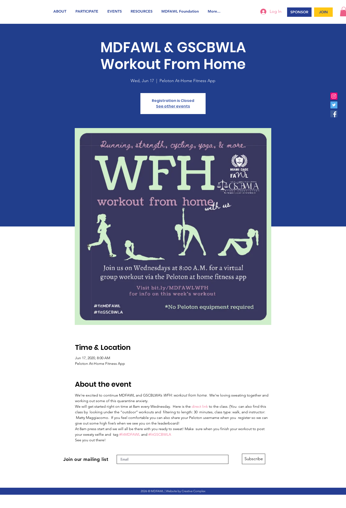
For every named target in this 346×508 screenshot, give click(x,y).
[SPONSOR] (299, 12)
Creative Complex (193, 491)
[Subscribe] (253, 459)
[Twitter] (333, 104)
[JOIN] (323, 12)
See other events (173, 106)
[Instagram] (333, 96)
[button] (61, 11)
